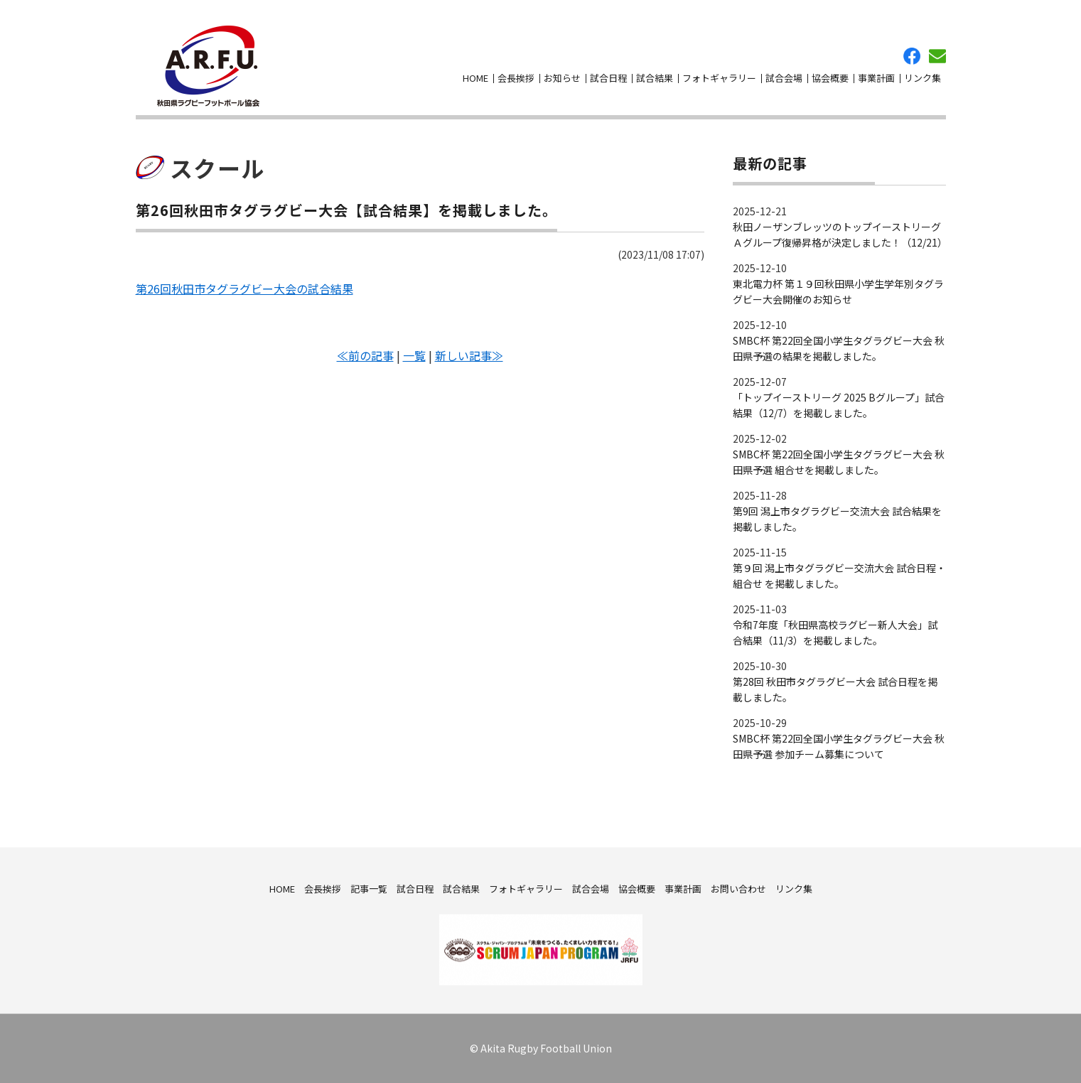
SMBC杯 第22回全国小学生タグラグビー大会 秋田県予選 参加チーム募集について (839, 746)
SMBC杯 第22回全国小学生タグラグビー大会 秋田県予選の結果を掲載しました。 (839, 348)
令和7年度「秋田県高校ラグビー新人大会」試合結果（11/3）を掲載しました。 (835, 632)
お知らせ (562, 78)
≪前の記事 (365, 355)
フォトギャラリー (719, 78)
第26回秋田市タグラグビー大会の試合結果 (244, 288)
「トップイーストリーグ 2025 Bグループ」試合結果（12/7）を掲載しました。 (839, 405)
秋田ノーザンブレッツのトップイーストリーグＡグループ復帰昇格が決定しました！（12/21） (839, 234)
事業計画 (876, 78)
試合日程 (608, 78)
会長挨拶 (516, 78)
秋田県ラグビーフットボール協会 (208, 66)
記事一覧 (368, 888)
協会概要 (830, 78)
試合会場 (783, 78)
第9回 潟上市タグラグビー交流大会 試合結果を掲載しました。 (837, 519)
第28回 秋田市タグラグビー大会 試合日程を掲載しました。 (835, 689)
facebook (911, 56)
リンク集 (922, 78)
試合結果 (654, 78)
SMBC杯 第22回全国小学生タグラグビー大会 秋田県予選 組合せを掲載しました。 (839, 462)
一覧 (414, 355)
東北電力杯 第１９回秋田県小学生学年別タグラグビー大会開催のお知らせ (838, 291)
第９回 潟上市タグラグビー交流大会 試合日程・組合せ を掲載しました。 (839, 576)
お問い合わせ (937, 56)
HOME (475, 78)
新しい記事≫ (469, 355)
